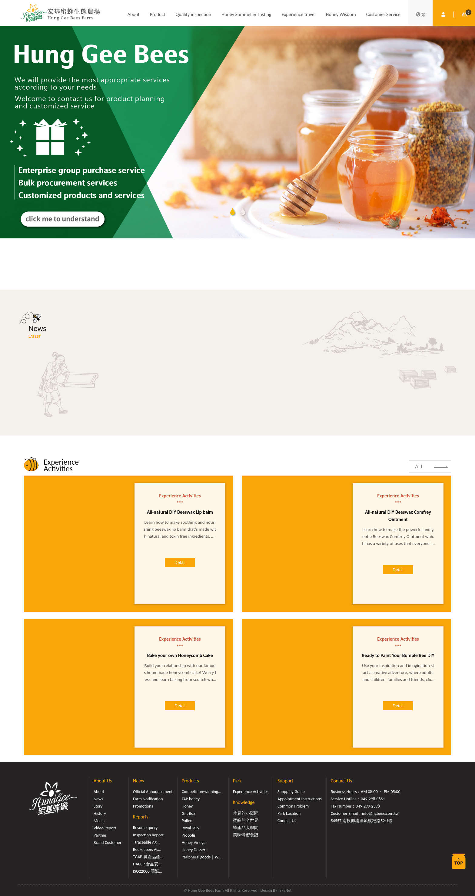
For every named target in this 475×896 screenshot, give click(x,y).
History (100, 813)
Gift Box (188, 813)
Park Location (289, 813)
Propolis (189, 835)
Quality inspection (193, 14)
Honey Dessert (194, 849)
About (134, 14)
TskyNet (285, 890)
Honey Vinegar (194, 842)
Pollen (187, 820)
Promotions (143, 806)
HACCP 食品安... (147, 864)
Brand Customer (107, 842)
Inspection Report (148, 835)
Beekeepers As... (147, 849)
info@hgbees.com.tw (380, 813)
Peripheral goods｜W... (201, 857)
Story (98, 806)
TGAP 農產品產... (148, 856)
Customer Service (383, 14)
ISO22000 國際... (147, 871)
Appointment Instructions (299, 798)
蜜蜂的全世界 (245, 820)
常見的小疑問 (245, 813)
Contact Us (286, 820)
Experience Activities (250, 791)
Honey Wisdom (341, 14)
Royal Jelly (190, 828)
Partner (100, 835)
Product (157, 14)
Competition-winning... (201, 791)
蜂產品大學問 (245, 827)
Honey (187, 806)
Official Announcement (153, 791)
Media (99, 820)
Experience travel (299, 14)
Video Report (105, 828)
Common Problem (293, 806)
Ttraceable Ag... (146, 842)
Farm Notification (148, 798)
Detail (179, 562)
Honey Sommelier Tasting (246, 14)
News (98, 798)
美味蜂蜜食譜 (245, 835)
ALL (419, 466)
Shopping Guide (291, 791)
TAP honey (191, 798)
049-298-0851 (373, 798)
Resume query (145, 827)
